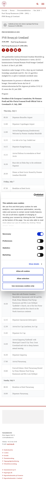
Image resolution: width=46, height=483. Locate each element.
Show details (34, 264)
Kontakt (6, 455)
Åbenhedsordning (9, 458)
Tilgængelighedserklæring (11, 461)
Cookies (6, 453)
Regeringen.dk (8, 472)
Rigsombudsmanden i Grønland (13, 478)
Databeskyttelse (8, 450)
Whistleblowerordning (10, 464)
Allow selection (23, 278)
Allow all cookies (23, 271)
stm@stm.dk (10, 444)
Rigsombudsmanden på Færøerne (13, 475)
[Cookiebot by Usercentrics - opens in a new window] (33, 195)
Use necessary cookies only (23, 286)
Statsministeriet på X (10, 470)
